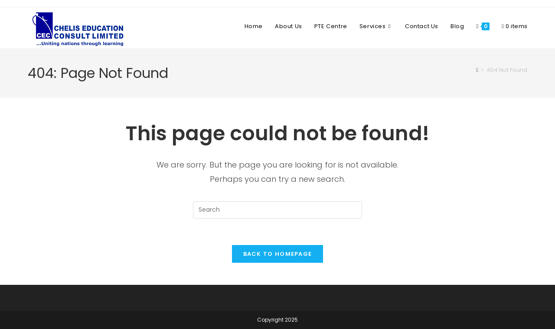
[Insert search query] (277, 210)
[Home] (477, 70)
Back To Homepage (277, 254)
